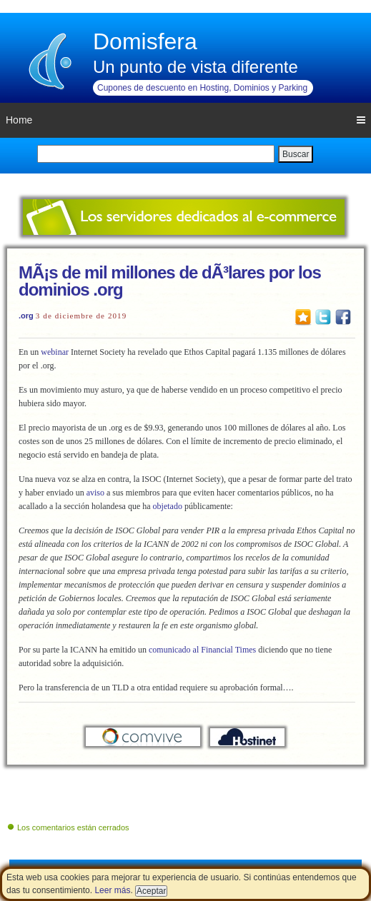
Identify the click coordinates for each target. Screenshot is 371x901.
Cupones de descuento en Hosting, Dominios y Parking (202, 88)
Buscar (295, 154)
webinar (55, 352)
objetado (167, 506)
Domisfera (145, 41)
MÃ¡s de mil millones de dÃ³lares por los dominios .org (170, 281)
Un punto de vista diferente (195, 66)
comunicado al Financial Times (202, 650)
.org (26, 315)
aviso (95, 493)
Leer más (112, 890)
